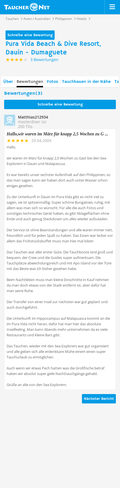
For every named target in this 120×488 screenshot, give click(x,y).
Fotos (52, 82)
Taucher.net (27, 7)
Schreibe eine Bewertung (30, 35)
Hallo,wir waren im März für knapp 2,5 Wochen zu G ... (57, 134)
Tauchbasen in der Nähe (86, 82)
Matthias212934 (33, 117)
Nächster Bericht (99, 398)
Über (8, 82)
